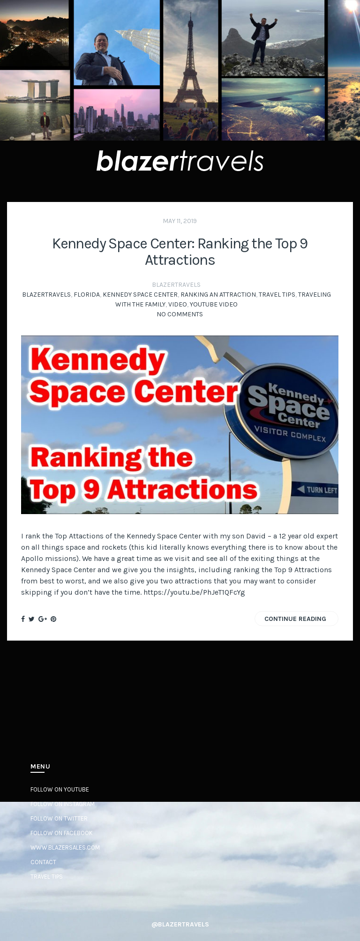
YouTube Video (214, 304)
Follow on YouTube (59, 789)
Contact (43, 862)
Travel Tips (277, 295)
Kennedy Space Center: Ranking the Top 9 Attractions (180, 252)
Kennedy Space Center (140, 295)
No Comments (180, 314)
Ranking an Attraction (218, 295)
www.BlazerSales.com (65, 847)
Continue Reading (295, 619)
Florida (87, 295)
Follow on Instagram (62, 803)
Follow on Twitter (59, 818)
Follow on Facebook (61, 832)
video (177, 304)
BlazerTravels (46, 295)
